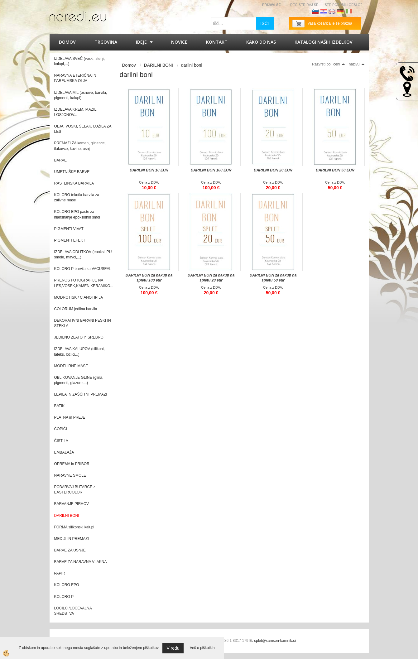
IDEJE (141, 42)
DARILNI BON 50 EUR (335, 170)
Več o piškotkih (202, 648)
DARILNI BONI (158, 65)
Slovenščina (315, 11)
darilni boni (191, 65)
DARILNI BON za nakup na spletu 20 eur (211, 277)
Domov (67, 42)
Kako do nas (261, 42)
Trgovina (105, 42)
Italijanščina (348, 11)
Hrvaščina (323, 11)
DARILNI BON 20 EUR (273, 170)
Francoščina (357, 11)
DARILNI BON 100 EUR (211, 170)
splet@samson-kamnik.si (275, 640)
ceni (339, 64)
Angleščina (332, 11)
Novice (179, 42)
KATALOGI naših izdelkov (324, 42)
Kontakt (217, 42)
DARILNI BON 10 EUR (149, 170)
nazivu (357, 64)
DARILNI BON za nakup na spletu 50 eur (273, 277)
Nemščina (340, 11)
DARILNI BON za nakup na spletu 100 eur (149, 277)
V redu (172, 648)
